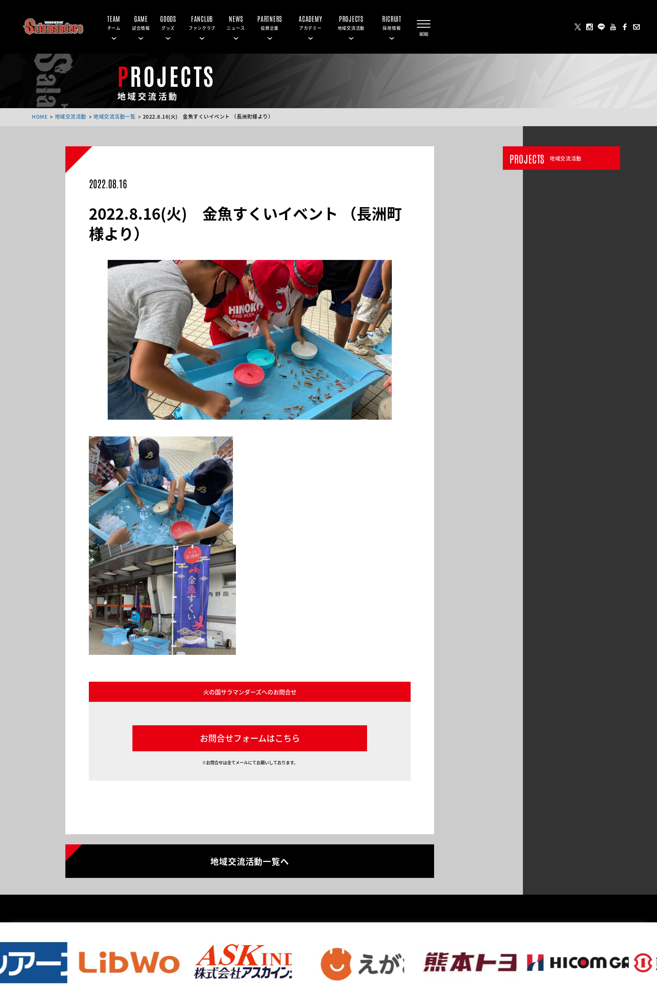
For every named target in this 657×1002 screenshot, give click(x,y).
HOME (39, 116)
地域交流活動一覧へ (249, 860)
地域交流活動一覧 (114, 116)
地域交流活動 (70, 116)
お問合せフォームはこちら (250, 738)
